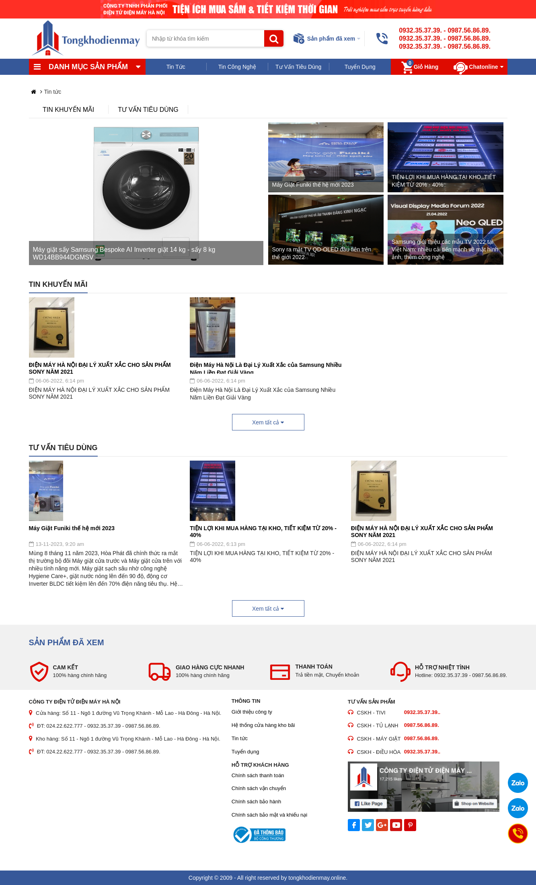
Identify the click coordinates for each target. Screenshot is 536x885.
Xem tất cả (268, 422)
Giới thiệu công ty (252, 712)
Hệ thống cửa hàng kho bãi (263, 725)
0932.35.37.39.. (422, 712)
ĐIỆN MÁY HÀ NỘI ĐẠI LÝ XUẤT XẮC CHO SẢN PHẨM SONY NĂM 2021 (100, 368)
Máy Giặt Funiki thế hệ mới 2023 (72, 528)
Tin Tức (175, 67)
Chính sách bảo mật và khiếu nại (269, 815)
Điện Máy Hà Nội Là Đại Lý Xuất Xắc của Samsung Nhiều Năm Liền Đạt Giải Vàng (266, 368)
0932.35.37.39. (420, 30)
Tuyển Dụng (360, 67)
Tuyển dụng (245, 752)
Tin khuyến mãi (68, 109)
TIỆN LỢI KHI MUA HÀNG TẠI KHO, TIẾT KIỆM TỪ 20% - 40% (263, 531)
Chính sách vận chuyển (259, 788)
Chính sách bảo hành (256, 802)
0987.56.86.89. (469, 30)
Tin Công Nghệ (237, 67)
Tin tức (240, 738)
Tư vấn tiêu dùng (148, 109)
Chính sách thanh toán (258, 775)
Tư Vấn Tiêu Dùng (298, 67)
